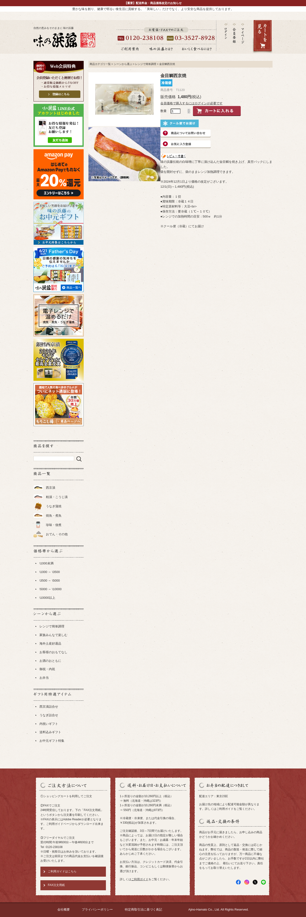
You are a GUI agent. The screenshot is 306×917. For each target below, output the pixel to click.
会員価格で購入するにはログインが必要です (191, 103)
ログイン (226, 31)
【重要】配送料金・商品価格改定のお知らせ (153, 3)
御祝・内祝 (47, 669)
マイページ (242, 36)
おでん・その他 (57, 534)
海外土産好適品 (50, 643)
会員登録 (234, 33)
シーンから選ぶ (123, 64)
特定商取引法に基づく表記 (143, 909)
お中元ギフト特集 (51, 740)
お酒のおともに (50, 661)
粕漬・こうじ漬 (57, 497)
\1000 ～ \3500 (49, 572)
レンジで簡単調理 (51, 626)
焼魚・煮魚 (53, 515)
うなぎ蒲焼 (53, 506)
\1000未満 (46, 563)
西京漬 (50, 487)
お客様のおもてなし (53, 652)
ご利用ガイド (139, 879)
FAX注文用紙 (56, 885)
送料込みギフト (50, 732)
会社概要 (63, 909)
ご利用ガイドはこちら (62, 871)
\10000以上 (47, 597)
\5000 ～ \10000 (50, 589)
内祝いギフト (48, 724)
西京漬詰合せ (48, 706)
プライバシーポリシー (97, 909)
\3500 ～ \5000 (49, 580)
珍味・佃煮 (53, 525)
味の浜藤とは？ (161, 49)
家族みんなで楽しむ (53, 635)
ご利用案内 (129, 49)
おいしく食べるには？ (197, 49)
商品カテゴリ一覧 (100, 64)
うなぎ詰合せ (48, 715)
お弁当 (44, 677)
